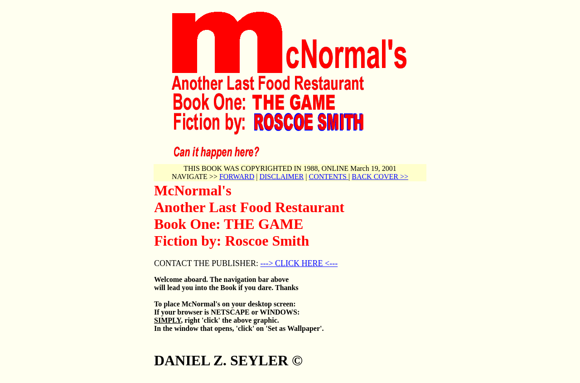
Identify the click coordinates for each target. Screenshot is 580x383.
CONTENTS (328, 176)
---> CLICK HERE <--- (299, 263)
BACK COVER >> (380, 176)
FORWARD (236, 176)
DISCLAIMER (281, 176)
